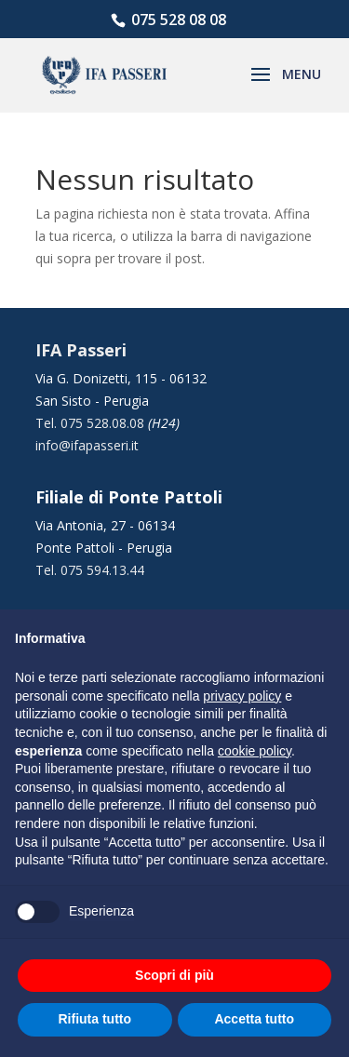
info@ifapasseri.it (87, 445)
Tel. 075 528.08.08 (91, 423)
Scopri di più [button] (174, 975)
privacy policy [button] (242, 696)
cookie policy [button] (254, 750)
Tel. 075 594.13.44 (89, 570)
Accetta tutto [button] (254, 1018)
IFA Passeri (81, 350)
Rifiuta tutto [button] (94, 1018)
